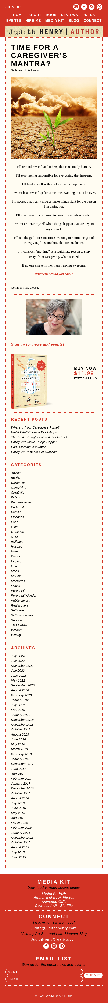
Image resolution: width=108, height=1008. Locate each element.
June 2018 (18, 739)
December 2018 (22, 719)
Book (51, 15)
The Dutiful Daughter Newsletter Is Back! (39, 437)
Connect (92, 20)
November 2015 (22, 837)
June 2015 (18, 857)
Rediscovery (20, 605)
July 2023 (18, 660)
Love (14, 566)
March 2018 (19, 749)
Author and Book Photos (54, 897)
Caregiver (18, 482)
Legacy (16, 561)
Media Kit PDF (54, 893)
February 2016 (21, 827)
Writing (16, 635)
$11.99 (84, 373)
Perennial (17, 590)
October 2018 (20, 729)
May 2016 (18, 813)
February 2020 (21, 695)
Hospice (16, 546)
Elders (15, 497)
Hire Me (33, 20)
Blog (74, 20)
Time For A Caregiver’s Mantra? (39, 55)
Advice (16, 473)
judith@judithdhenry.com (54, 928)
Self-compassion (23, 615)
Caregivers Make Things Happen (34, 442)
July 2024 (18, 656)
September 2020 (23, 685)
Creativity (17, 492)
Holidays (17, 541)
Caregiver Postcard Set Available (34, 452)
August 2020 (20, 690)
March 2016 (19, 822)
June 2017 (18, 768)
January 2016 (20, 832)
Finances (17, 517)
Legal (69, 995)
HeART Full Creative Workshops (34, 432)
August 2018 (20, 734)
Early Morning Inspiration (28, 447)
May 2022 (18, 680)
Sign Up (13, 7)
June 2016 (18, 808)
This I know (32, 70)
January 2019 (20, 715)
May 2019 (18, 709)
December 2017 (22, 764)
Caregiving (18, 487)
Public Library (20, 600)
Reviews (69, 15)
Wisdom (16, 630)
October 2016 (20, 793)
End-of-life (18, 507)
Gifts (14, 527)
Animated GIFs (54, 901)
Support (16, 620)
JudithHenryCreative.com (54, 939)
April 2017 (18, 773)
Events (13, 20)
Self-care (16, 70)
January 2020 (20, 700)
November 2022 (22, 665)
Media (54, 20)
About (35, 15)
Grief (14, 536)
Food (14, 522)
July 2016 (18, 803)
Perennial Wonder (23, 595)
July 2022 (18, 670)
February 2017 (21, 778)
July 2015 (18, 852)
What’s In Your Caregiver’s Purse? (35, 427)
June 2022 (18, 675)
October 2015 (20, 842)
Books (15, 477)
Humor (16, 551)
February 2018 (21, 754)
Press (88, 15)
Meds (15, 571)
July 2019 (18, 705)
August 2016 (20, 798)
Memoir (16, 576)
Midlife (15, 586)
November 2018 (22, 724)
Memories (18, 581)
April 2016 (18, 818)
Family (15, 512)
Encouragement (22, 502)
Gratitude (17, 531)
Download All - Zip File (54, 905)
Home (18, 15)
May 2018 (18, 744)
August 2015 (20, 847)
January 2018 (20, 759)
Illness (15, 556)
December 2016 (22, 788)
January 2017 (20, 783)
